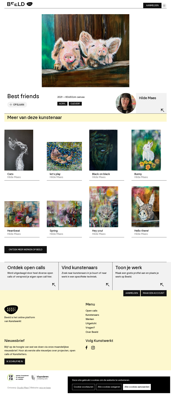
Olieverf (75, 103)
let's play (55, 174)
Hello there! (141, 230)
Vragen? (90, 327)
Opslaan (18, 104)
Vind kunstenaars (79, 267)
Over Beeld (92, 332)
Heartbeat (13, 230)
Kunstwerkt (15, 321)
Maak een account (153, 293)
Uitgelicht (91, 323)
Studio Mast (23, 387)
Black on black (101, 174)
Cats (10, 174)
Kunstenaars (92, 314)
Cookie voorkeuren (83, 387)
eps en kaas (45, 387)
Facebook (88, 347)
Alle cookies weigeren (109, 387)
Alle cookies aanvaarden (136, 387)
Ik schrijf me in (15, 361)
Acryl (62, 103)
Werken (90, 319)
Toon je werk (128, 267)
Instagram (93, 347)
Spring (54, 230)
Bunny (138, 174)
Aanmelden (152, 5)
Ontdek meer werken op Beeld (25, 249)
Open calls (91, 310)
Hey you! (97, 230)
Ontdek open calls (26, 267)
